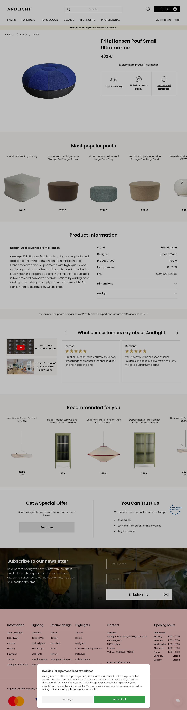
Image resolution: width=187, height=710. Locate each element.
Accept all (119, 699)
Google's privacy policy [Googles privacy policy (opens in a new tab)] (86, 689)
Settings (67, 699)
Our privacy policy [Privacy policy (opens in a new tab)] (64, 689)
